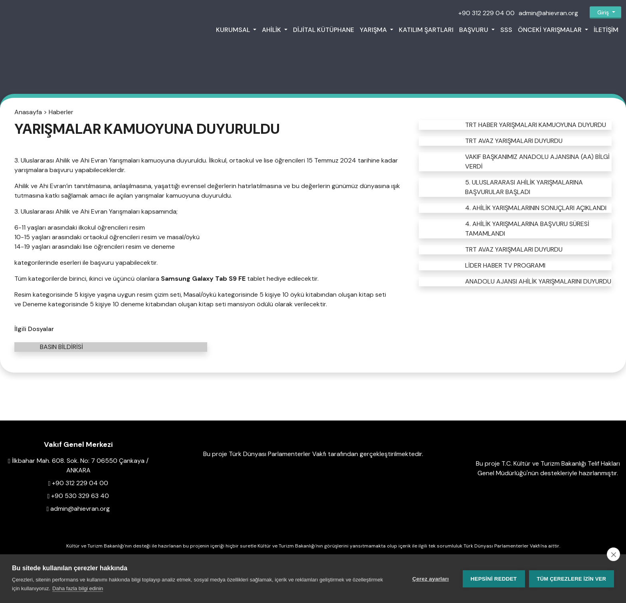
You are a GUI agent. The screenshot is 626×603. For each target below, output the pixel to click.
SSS (506, 30)
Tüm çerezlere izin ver (571, 579)
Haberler (61, 112)
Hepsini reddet (494, 579)
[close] (613, 554)
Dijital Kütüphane (323, 30)
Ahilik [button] (272, 30)
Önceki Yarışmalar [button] (550, 30)
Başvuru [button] (474, 30)
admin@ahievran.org (548, 13)
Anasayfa (28, 112)
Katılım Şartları (426, 30)
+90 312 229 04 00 (486, 13)
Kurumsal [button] (234, 30)
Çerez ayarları (430, 579)
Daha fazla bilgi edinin (77, 588)
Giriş (603, 12)
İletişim (606, 30)
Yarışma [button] (374, 30)
